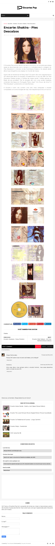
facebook (50, 346)
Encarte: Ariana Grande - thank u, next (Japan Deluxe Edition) (27, 406)
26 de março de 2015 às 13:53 (46, 365)
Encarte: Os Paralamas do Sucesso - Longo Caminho (25, 420)
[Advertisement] (15, 487)
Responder (9, 360)
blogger (37, 346)
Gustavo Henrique (8, 454)
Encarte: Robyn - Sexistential (18, 426)
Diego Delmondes (11, 355)
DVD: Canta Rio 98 (15, 433)
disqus (44, 346)
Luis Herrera (6, 448)
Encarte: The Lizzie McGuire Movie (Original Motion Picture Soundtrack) (30, 413)
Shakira (15, 23)
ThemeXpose (10, 543)
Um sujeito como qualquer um (11, 461)
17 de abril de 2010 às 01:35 (46, 355)
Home (5, 23)
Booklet (10, 23)
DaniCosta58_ (6, 467)
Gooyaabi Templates (26, 543)
